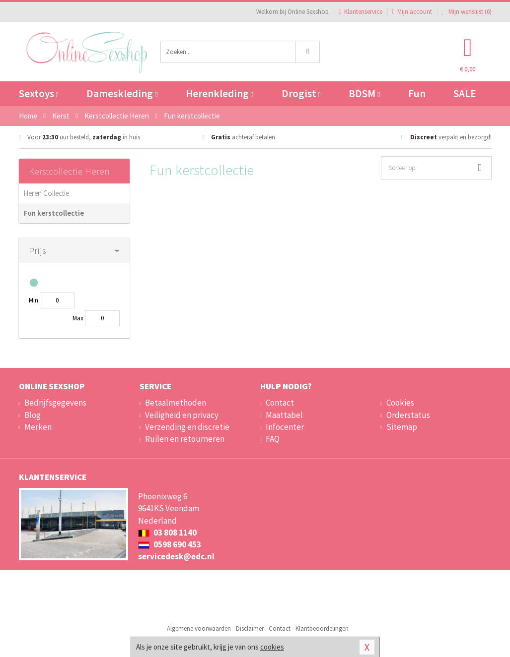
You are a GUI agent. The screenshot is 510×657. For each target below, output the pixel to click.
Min (33, 300)
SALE (464, 93)
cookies (272, 647)
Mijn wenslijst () (467, 11)
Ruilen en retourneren (184, 438)
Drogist (301, 93)
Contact (280, 402)
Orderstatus (408, 415)
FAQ (273, 438)
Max (78, 318)
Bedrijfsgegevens (55, 402)
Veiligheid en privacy (182, 415)
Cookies (400, 402)
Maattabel (284, 415)
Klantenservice (360, 11)
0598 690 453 (169, 544)
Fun (417, 93)
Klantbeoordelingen (322, 628)
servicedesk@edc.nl (176, 556)
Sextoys (39, 93)
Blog (32, 415)
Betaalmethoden (175, 402)
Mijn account (412, 11)
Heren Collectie (46, 193)
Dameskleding (121, 93)
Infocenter (285, 426)
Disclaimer (250, 628)
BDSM (364, 93)
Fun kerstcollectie (54, 213)
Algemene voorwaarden (199, 628)
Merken (38, 426)
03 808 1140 (167, 532)
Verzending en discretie (187, 426)
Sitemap (401, 426)
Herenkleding (219, 93)
